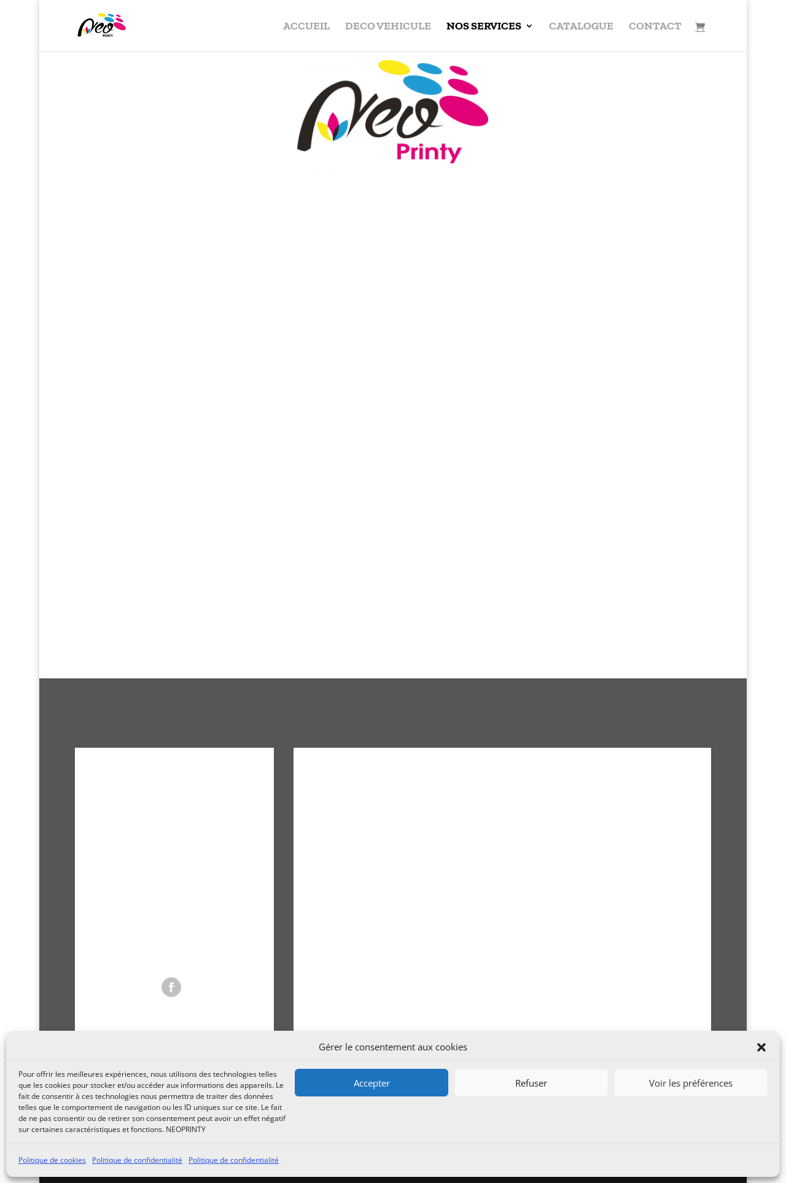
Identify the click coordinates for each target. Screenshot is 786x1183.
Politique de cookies (52, 1160)
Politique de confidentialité (137, 1160)
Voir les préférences (691, 1083)
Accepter (372, 1083)
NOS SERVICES (483, 27)
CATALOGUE (581, 27)
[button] (761, 1047)
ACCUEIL (306, 27)
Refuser (531, 1083)
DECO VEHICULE (388, 27)
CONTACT (655, 27)
